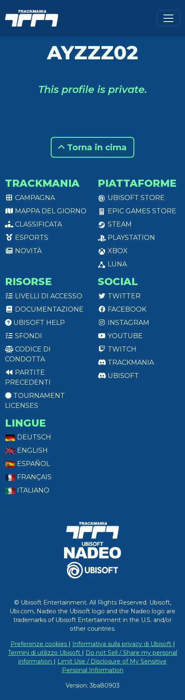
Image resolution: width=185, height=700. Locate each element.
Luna (112, 264)
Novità (23, 251)
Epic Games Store (137, 211)
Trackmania (126, 362)
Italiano (27, 490)
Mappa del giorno (45, 211)
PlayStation (126, 237)
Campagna (30, 198)
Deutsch (28, 437)
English (26, 450)
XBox (113, 251)
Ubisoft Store (131, 198)
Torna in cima (92, 147)
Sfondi (23, 336)
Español (27, 464)
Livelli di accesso (43, 296)
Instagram (123, 323)
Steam (115, 224)
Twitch (117, 349)
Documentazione (44, 309)
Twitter (119, 296)
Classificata (33, 224)
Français (28, 477)
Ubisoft (118, 376)
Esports (26, 237)
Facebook (122, 309)
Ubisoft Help (35, 323)
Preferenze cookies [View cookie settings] (39, 644)
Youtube (120, 336)
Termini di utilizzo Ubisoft (45, 652)
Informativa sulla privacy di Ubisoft (122, 644)
